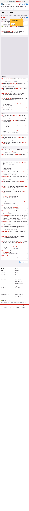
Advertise (3, 289)
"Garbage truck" (4, 8)
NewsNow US (17, 272)
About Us (3, 272)
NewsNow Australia (19, 283)
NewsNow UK (17, 270)
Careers (2, 292)
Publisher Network (4, 287)
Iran (25, 6)
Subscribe (3, 277)
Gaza (17, 6)
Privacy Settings (18, 296)
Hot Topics (7, 6)
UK (11, 6)
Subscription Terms (19, 294)
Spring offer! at (14, 1)
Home (2, 6)
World (14, 6)
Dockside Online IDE (5, 294)
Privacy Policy (17, 287)
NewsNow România (19, 277)
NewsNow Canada (18, 281)
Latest (3, 17)
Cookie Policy (17, 289)
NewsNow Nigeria (18, 274)
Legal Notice (17, 292)
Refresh (23, 307)
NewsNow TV (3, 279)
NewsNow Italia (18, 279)
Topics (17, 307)
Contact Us (3, 274)
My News (11, 307)
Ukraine (21, 6)
